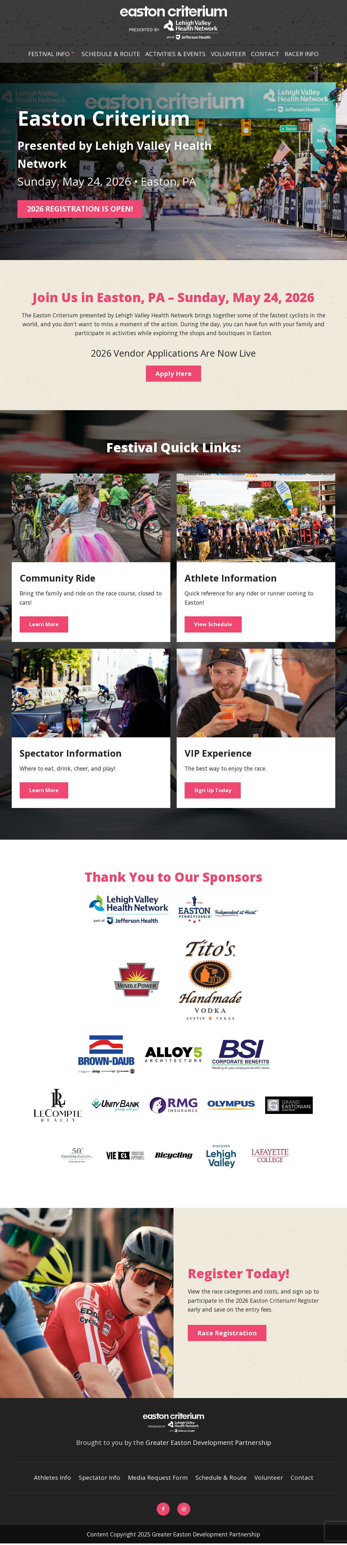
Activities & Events (175, 54)
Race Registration (228, 1333)
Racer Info (302, 54)
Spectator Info (100, 1478)
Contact (266, 54)
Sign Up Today (213, 790)
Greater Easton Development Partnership (208, 1443)
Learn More (44, 624)
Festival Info (51, 54)
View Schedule (213, 624)
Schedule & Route (110, 54)
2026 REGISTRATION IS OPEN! (82, 208)
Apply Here (174, 373)
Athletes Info (52, 1478)
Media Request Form (158, 1478)
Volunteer (229, 54)
